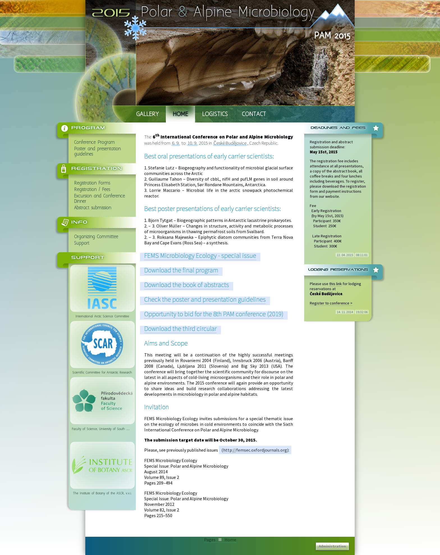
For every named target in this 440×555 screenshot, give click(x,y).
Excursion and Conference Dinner (99, 199)
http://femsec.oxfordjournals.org (255, 450)
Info (79, 222)
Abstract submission (92, 208)
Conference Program (94, 142)
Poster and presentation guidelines (97, 151)
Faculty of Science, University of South (102, 400)
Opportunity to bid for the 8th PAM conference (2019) (213, 314)
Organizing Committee (96, 237)
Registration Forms (92, 183)
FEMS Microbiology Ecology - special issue (200, 255)
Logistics (215, 114)
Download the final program (181, 270)
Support (81, 243)
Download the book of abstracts (186, 284)
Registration (96, 168)
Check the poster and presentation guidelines (205, 299)
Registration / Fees (92, 189)
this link (335, 283)
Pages (210, 539)
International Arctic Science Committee (102, 288)
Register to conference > (331, 303)
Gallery (147, 114)
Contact (254, 114)
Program (88, 128)
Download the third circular (180, 328)
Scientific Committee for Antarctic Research (102, 344)
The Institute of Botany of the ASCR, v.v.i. (102, 465)
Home (180, 114)
